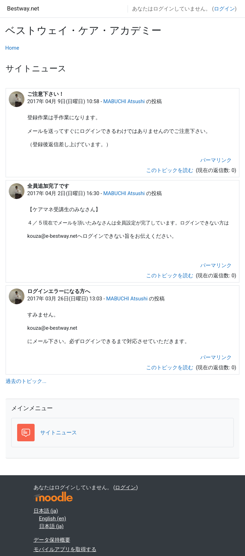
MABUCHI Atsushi (124, 101)
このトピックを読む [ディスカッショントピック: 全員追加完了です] (170, 275)
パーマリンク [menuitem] (216, 160)
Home (12, 48)
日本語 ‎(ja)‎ (46, 511)
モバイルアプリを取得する (65, 549)
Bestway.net (23, 8)
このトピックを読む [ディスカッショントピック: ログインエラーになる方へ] (170, 367)
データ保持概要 (52, 540)
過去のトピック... (26, 381)
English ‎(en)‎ (52, 518)
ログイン (224, 9)
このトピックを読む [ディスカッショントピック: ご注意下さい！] (170, 170)
